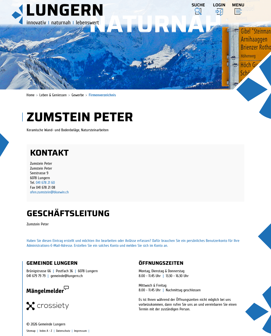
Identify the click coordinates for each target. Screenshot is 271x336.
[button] (198, 8)
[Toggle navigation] (237, 8)
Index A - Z (46, 331)
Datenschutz (63, 331)
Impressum (80, 331)
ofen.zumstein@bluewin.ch (49, 192)
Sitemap (31, 331)
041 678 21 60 (45, 182)
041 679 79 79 (36, 276)
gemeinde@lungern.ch (67, 276)
